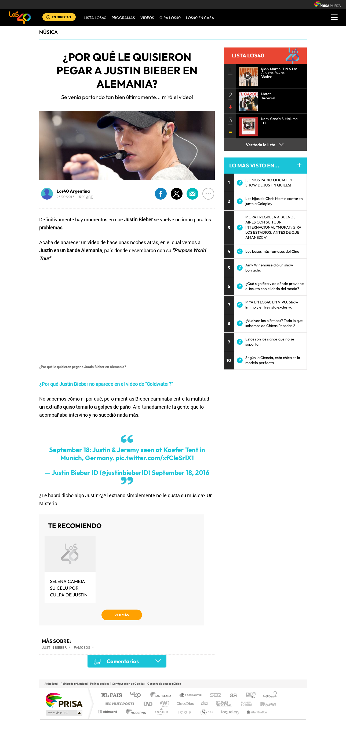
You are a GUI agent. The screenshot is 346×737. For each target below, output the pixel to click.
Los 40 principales (137, 695)
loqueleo (230, 711)
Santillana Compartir (190, 695)
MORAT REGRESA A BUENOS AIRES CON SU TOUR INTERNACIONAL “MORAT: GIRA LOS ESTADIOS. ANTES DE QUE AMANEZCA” (273, 227)
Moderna (135, 711)
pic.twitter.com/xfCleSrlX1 (155, 458)
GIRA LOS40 (170, 17)
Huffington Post (118, 703)
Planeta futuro (244, 703)
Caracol (268, 695)
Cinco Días (184, 703)
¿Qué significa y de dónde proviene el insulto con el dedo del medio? (274, 286)
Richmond (108, 711)
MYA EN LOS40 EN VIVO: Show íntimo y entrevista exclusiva (271, 305)
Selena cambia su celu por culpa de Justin (69, 587)
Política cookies (99, 683)
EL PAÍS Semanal (224, 703)
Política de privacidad (74, 683)
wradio (164, 703)
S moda (206, 711)
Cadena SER (214, 695)
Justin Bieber (54, 647)
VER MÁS (121, 615)
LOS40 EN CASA (200, 17)
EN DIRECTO (61, 17)
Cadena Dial (205, 703)
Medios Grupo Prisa (64, 713)
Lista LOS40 (95, 17)
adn (248, 695)
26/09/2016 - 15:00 (75, 196)
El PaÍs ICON (184, 711)
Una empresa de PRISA (64, 699)
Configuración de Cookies (128, 683)
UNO (148, 703)
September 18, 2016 (180, 472)
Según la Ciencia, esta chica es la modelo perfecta (272, 360)
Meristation (256, 711)
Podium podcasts (161, 711)
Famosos (82, 647)
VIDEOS (147, 17)
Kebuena (264, 703)
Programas (123, 17)
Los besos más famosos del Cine (272, 251)
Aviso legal (51, 683)
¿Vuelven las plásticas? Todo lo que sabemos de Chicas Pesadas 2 (274, 323)
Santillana (162, 695)
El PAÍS (111, 695)
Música (48, 32)
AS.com (231, 695)
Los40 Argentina (73, 191)
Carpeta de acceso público (164, 683)
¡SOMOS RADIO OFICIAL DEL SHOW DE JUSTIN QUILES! (270, 183)
